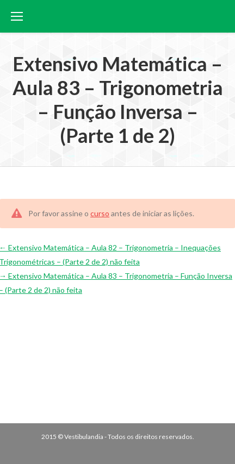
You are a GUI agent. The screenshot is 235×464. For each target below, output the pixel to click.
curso (99, 213)
